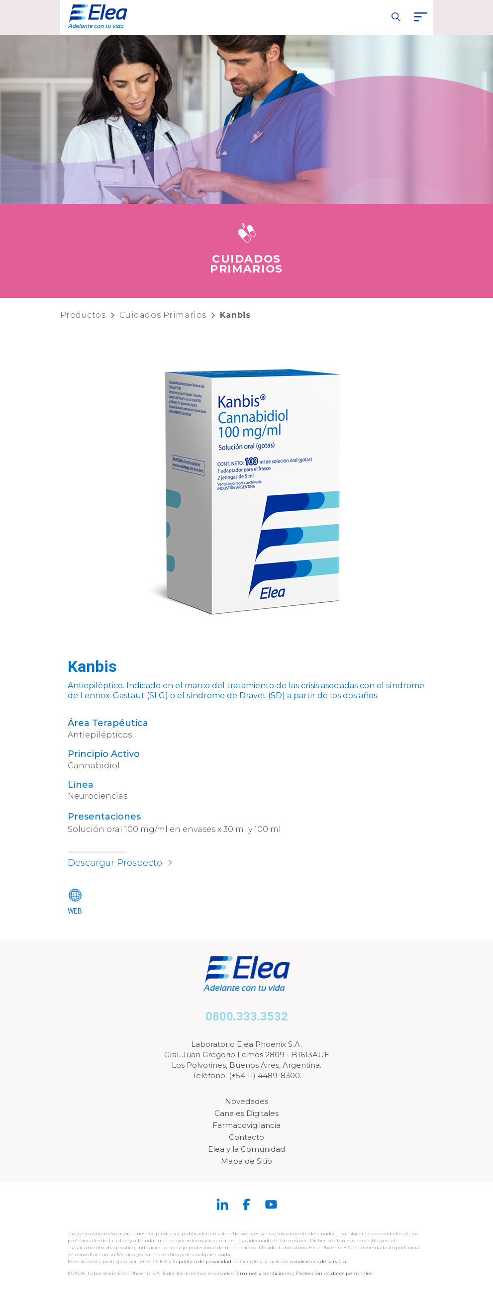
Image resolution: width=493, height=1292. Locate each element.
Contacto (246, 1137)
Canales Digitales (246, 1113)
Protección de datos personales (334, 1273)
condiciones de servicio (318, 1261)
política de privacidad (206, 1261)
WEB (75, 911)
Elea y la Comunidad (246, 1149)
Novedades (246, 1101)
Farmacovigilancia (246, 1125)
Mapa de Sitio (246, 1161)
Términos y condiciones (263, 1273)
